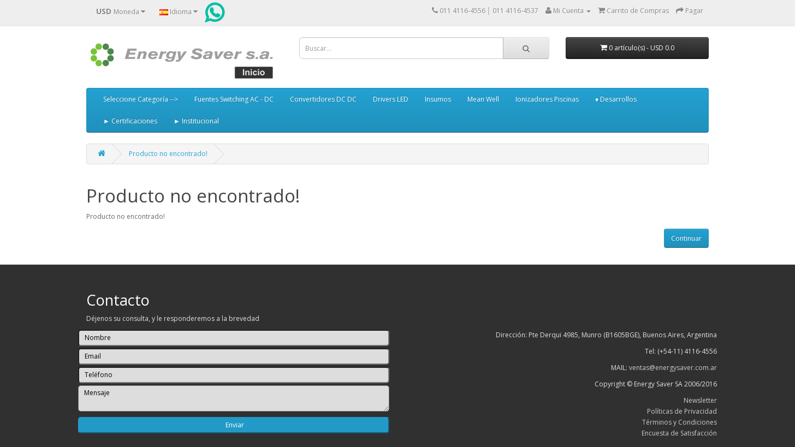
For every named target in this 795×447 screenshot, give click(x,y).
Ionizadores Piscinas (547, 99)
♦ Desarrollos (616, 99)
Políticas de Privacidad (682, 411)
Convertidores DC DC (323, 99)
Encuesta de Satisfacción (679, 433)
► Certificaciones (130, 121)
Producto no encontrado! (168, 153)
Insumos (438, 99)
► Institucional (196, 121)
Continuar (686, 238)
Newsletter (700, 400)
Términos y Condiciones (679, 422)
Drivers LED (390, 99)
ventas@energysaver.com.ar (673, 367)
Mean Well (483, 99)
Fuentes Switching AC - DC (234, 99)
